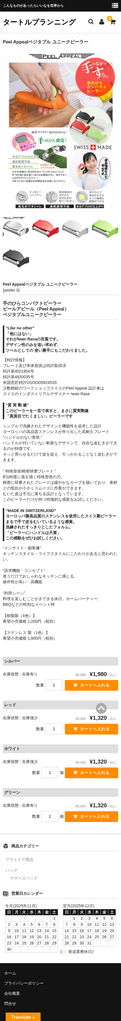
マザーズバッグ (24, 878)
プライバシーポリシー (24, 983)
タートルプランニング (39, 22)
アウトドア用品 (19, 859)
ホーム (10, 973)
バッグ (11, 870)
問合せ (10, 1003)
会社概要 (12, 993)
